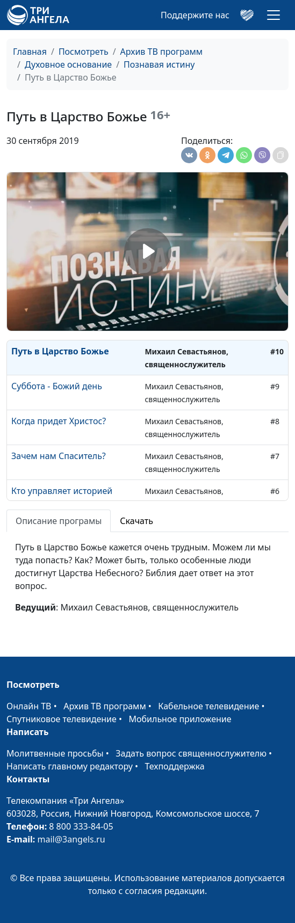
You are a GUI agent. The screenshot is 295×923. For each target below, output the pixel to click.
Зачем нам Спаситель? (58, 456)
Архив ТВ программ (161, 51)
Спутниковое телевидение (61, 719)
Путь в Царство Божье (60, 351)
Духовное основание (68, 64)
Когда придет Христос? (58, 421)
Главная (30, 51)
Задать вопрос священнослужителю (191, 753)
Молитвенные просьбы (55, 753)
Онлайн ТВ (29, 706)
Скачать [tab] (136, 521)
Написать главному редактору (69, 766)
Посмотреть (84, 51)
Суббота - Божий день (56, 386)
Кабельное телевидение (208, 706)
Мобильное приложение (180, 719)
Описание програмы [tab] (59, 521)
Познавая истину (159, 64)
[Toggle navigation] (273, 15)
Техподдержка (174, 766)
